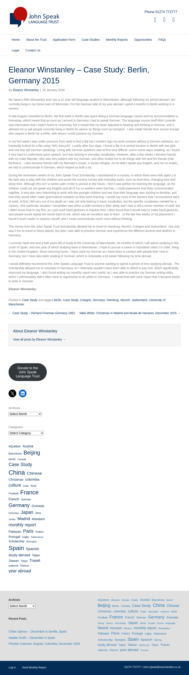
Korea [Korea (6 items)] (160, 623)
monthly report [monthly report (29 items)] (22, 524)
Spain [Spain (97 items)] (16, 547)
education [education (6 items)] (153, 611)
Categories (16, 427)
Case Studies (90, 39)
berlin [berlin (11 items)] (12, 459)
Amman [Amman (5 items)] (126, 600)
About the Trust (36, 39)
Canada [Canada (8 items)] (22, 459)
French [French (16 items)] (14, 499)
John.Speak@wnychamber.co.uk (161, 667)
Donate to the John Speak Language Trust (28, 372)
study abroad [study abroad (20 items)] (19, 555)
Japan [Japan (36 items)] (27, 512)
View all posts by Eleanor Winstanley (39, 339)
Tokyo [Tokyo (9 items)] (24, 561)
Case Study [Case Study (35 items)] (20, 464)
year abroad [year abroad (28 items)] (20, 570)
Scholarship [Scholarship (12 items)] (16, 541)
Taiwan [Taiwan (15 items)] (14, 560)
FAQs (162, 39)
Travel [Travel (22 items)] (35, 560)
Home (16, 39)
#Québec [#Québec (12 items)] (15, 446)
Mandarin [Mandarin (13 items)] (38, 519)
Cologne (85, 300)
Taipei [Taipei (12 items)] (36, 555)
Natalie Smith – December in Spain (32, 637)
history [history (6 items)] (109, 623)
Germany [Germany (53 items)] (19, 505)
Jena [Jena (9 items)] (38, 513)
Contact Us (32, 50)
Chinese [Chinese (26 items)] (34, 473)
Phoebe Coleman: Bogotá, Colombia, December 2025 (44, 643)
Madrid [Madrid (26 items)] (23, 518)
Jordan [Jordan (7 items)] (12, 519)
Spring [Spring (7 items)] (157, 639)
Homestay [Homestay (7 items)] (14, 513)
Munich (125, 300)
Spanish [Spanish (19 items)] (32, 549)
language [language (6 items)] (170, 623)
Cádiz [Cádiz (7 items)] (26, 485)
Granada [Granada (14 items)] (38, 506)
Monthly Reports (117, 39)
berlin (57, 300)
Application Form (64, 39)
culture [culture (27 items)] (15, 485)
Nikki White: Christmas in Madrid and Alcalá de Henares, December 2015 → (130, 313)
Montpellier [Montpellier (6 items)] (164, 628)
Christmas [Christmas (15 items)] (16, 479)
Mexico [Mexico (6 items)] (128, 628)
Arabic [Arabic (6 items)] (134, 600)
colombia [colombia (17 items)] (32, 479)
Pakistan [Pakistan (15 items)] (15, 531)
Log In (12, 667)
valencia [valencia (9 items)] (13, 565)
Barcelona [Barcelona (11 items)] (15, 453)
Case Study (29, 300)
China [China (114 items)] (17, 472)
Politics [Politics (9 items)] (39, 531)
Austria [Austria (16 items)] (28, 446)
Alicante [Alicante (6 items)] (115, 600)
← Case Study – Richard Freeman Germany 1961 (42, 313)
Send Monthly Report (34, 667)
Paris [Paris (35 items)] (28, 531)
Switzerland (139, 300)
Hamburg (112, 300)
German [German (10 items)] (26, 499)
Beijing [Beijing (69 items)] (32, 453)
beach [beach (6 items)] (169, 600)
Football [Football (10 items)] (13, 493)
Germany (99, 300)
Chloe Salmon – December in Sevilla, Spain (38, 631)
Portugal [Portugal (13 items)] (14, 536)
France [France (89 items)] (29, 492)
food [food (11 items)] (33, 485)
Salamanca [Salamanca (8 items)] (37, 537)
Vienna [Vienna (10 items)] (24, 565)
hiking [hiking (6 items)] (101, 623)
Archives (14, 408)
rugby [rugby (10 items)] (25, 536)
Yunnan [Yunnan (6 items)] (144, 650)
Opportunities (143, 39)
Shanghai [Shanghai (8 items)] (31, 541)
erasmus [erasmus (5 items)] (165, 611)
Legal (15, 50)
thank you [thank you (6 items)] (144, 645)
